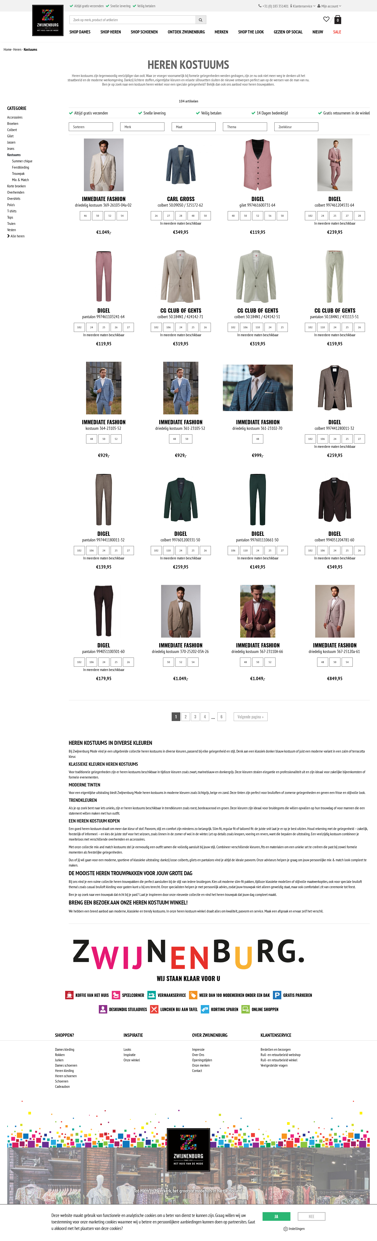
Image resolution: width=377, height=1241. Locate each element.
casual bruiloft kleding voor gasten (109, 886)
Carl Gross (181, 199)
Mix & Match (20, 179)
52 (109, 215)
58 (282, 215)
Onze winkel (132, 1059)
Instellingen (294, 1228)
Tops (10, 217)
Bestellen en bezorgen (276, 1049)
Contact (197, 1070)
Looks (127, 1049)
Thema (231, 126)
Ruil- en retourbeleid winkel (279, 1059)
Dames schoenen (66, 1065)
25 (334, 215)
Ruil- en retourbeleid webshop (281, 1054)
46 (85, 215)
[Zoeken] (200, 19)
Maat (179, 126)
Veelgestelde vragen (274, 1065)
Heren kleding (64, 1070)
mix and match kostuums (110, 846)
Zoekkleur (285, 126)
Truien (11, 223)
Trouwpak (18, 173)
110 (258, 327)
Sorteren (78, 126)
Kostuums (14, 154)
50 (97, 215)
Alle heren (16, 236)
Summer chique (22, 160)
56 (270, 215)
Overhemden (15, 192)
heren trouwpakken (261, 84)
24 (322, 215)
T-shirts (11, 211)
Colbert (12, 129)
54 (122, 215)
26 (156, 215)
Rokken (60, 1054)
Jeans (10, 148)
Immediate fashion (104, 199)
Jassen (11, 142)
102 (310, 215)
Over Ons (198, 1054)
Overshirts (13, 198)
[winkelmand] (337, 19)
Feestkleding (20, 167)
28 (180, 215)
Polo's (11, 204)
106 (168, 327)
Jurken (59, 1059)
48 (193, 215)
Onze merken (201, 1065)
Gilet (10, 135)
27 (168, 215)
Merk (128, 126)
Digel (257, 199)
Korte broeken (16, 186)
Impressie (198, 1049)
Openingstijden (202, 1059)
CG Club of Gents (180, 310)
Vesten (11, 229)
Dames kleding (64, 1049)
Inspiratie (130, 1054)
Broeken (12, 123)
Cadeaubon (62, 1086)
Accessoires (14, 117)
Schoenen (61, 1081)
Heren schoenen (66, 1075)
